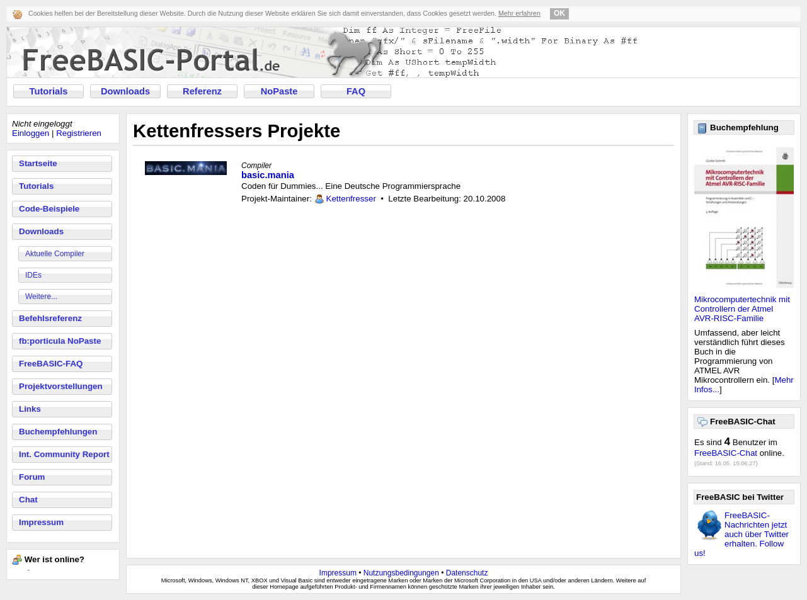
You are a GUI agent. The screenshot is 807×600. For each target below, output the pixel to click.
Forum (32, 477)
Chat (28, 499)
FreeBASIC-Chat (725, 453)
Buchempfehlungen (58, 431)
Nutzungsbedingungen (401, 573)
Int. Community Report (64, 454)
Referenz (202, 91)
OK (559, 13)
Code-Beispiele (49, 208)
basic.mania (267, 175)
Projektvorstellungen (61, 386)
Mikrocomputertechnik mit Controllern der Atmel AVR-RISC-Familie (742, 309)
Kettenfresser (351, 198)
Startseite (38, 163)
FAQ (355, 91)
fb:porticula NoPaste (60, 341)
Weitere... (41, 296)
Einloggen (30, 133)
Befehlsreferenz (50, 318)
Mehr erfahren (519, 13)
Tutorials (49, 91)
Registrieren (78, 133)
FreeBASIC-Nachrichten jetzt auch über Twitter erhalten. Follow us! (741, 534)
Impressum (41, 522)
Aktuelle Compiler (54, 253)
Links (30, 409)
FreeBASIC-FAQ (51, 363)
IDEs (33, 275)
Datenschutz (467, 573)
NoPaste (279, 91)
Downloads (125, 91)
